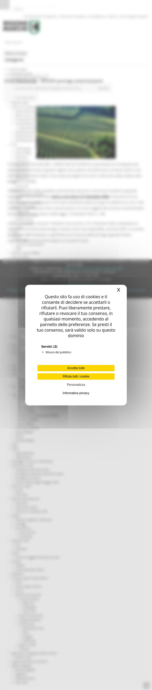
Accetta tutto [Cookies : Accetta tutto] (76, 368)
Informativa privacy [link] (76, 393)
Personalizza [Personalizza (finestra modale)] (76, 384)
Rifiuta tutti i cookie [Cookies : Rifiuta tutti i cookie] (76, 376)
